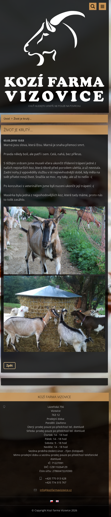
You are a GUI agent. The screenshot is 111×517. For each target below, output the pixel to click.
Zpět (9, 366)
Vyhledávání (92, 6)
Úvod (7, 118)
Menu (102, 6)
